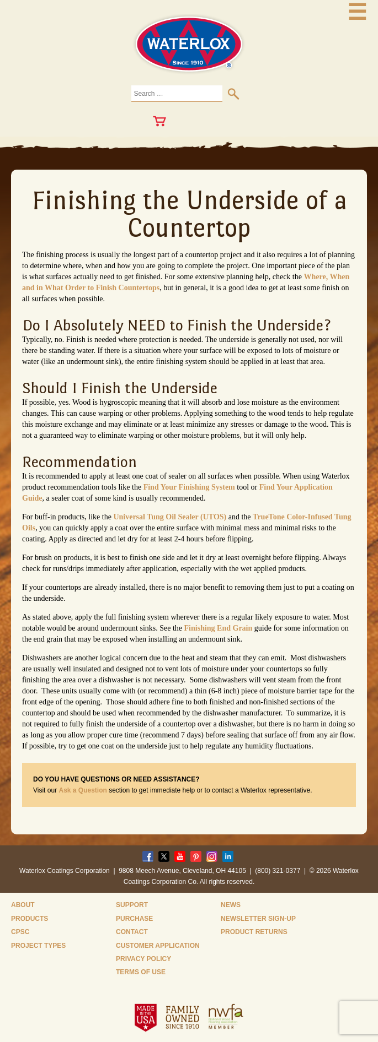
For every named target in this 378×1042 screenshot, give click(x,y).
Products (29, 918)
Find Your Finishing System (189, 487)
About (23, 905)
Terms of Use (141, 972)
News (231, 905)
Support (132, 905)
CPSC (20, 932)
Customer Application (158, 945)
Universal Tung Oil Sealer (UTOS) (169, 517)
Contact (132, 932)
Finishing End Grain (218, 628)
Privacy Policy (143, 959)
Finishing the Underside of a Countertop (189, 213)
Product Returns (254, 932)
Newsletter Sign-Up (258, 918)
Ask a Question (82, 790)
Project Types (38, 945)
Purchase (134, 918)
